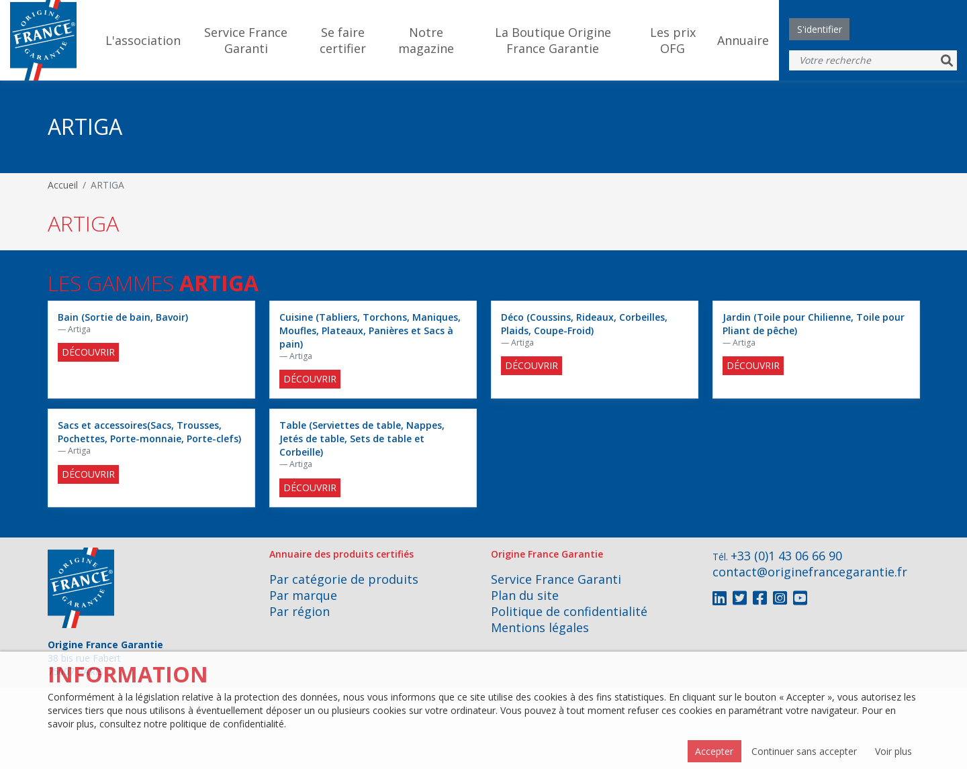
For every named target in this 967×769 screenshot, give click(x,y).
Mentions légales (540, 627)
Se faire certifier (343, 40)
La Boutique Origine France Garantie (553, 40)
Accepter (714, 751)
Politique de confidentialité (569, 611)
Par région (299, 611)
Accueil (63, 184)
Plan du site (525, 595)
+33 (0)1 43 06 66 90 (786, 556)
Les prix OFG (673, 40)
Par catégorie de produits (343, 579)
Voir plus (893, 751)
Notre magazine (426, 40)
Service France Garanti (245, 40)
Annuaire (743, 40)
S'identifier (819, 29)
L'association (143, 40)
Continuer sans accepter (804, 751)
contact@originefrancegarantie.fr (809, 572)
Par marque (303, 595)
